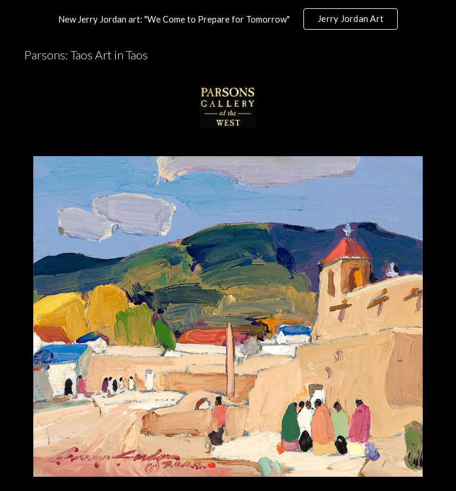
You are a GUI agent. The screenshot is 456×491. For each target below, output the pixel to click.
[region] (228, 19)
